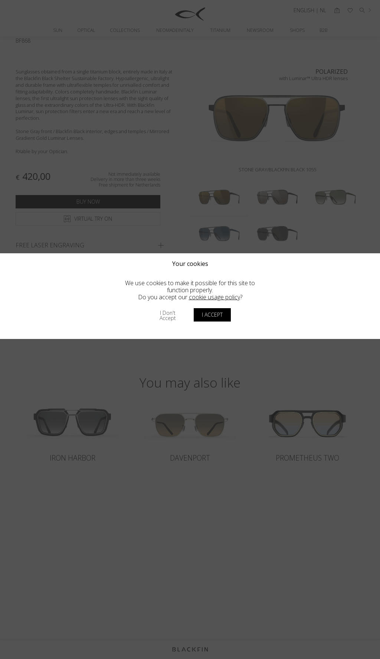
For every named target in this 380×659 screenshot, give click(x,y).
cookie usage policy (214, 297)
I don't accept (168, 315)
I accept (212, 314)
